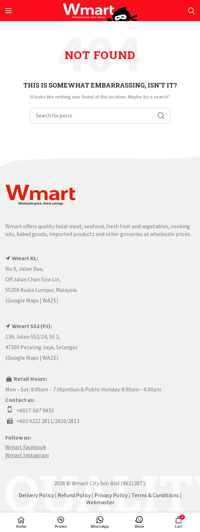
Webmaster (100, 502)
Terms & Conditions (155, 495)
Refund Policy (74, 495)
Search (161, 116)
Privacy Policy (111, 495)
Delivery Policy (36, 495)
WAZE (50, 300)
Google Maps (23, 300)
